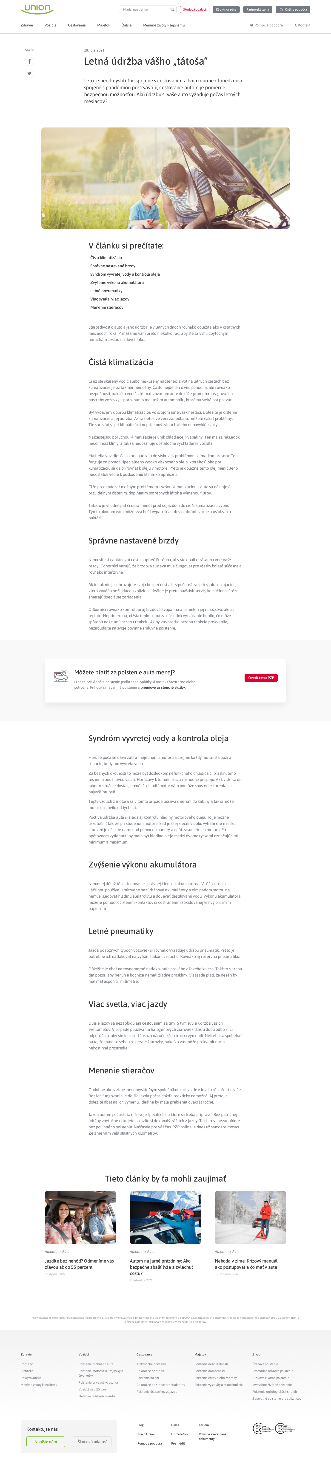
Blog (140, 1425)
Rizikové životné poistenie (270, 1378)
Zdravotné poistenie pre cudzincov (276, 1398)
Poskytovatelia (31, 1378)
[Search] (172, 9)
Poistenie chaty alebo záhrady (215, 1378)
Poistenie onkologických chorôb (274, 1391)
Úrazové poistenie (265, 1364)
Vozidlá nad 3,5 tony (93, 1389)
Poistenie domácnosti (209, 1371)
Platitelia (27, 1371)
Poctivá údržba (101, 817)
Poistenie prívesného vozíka (98, 1382)
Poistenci (27, 1364)
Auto (65, 1251)
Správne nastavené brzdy (112, 265)
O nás (175, 1425)
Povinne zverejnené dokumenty (213, 1436)
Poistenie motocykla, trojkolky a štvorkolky (101, 1373)
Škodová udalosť (92, 1441)
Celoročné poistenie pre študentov (161, 1385)
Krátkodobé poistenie (152, 1364)
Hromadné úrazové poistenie (272, 1371)
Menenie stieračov (106, 307)
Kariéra (204, 1425)
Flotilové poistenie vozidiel (97, 1396)
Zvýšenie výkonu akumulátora (117, 282)
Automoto (52, 1251)
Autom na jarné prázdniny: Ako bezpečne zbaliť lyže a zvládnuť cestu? (161, 1267)
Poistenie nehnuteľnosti (211, 1364)
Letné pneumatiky (106, 290)
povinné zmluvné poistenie (151, 628)
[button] (194, 9)
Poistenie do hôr (148, 1378)
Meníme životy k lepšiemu (39, 1385)
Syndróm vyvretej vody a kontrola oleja (125, 274)
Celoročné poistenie (151, 1371)
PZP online (181, 1126)
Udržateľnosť (180, 1434)
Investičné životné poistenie (272, 1385)
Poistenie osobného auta (96, 1364)
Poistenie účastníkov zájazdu (157, 1391)
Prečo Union (146, 1434)
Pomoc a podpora (149, 1443)
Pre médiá (178, 1443)
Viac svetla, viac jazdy (109, 299)
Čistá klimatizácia (106, 257)
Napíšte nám (45, 1441)
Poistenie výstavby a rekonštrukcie (218, 1385)
